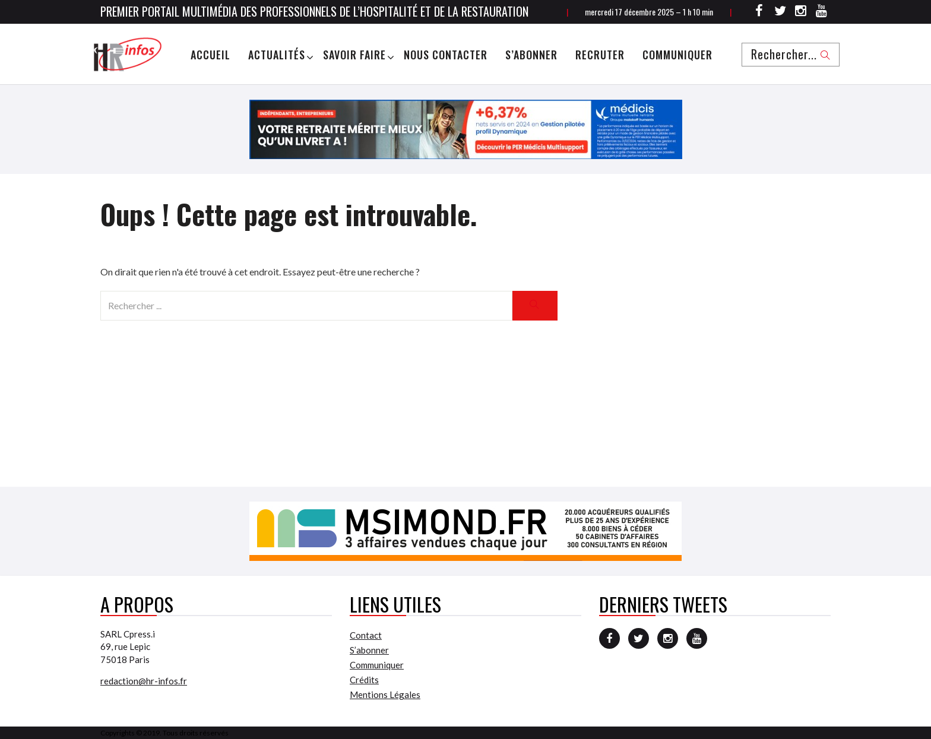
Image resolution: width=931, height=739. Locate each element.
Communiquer (677, 54)
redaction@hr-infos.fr (143, 680)
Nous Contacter (445, 54)
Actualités (276, 54)
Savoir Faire (354, 54)
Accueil (210, 54)
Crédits (364, 679)
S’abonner (531, 54)
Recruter (600, 54)
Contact (366, 635)
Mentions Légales (385, 694)
